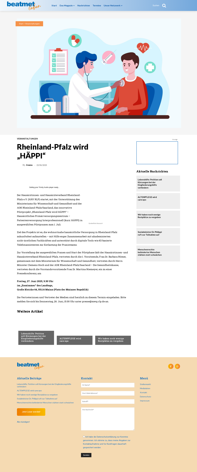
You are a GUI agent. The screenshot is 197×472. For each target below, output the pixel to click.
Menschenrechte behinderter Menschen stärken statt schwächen (150, 252)
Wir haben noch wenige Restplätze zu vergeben (111, 339)
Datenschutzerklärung (106, 437)
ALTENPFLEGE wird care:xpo (70, 339)
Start (21, 23)
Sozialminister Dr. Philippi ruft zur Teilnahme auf (150, 233)
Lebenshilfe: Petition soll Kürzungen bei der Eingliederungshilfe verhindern (33, 337)
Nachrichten (27, 328)
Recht (101, 333)
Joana (29, 165)
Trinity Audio (44, 187)
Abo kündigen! (23, 422)
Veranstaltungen (32, 23)
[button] (161, 5)
